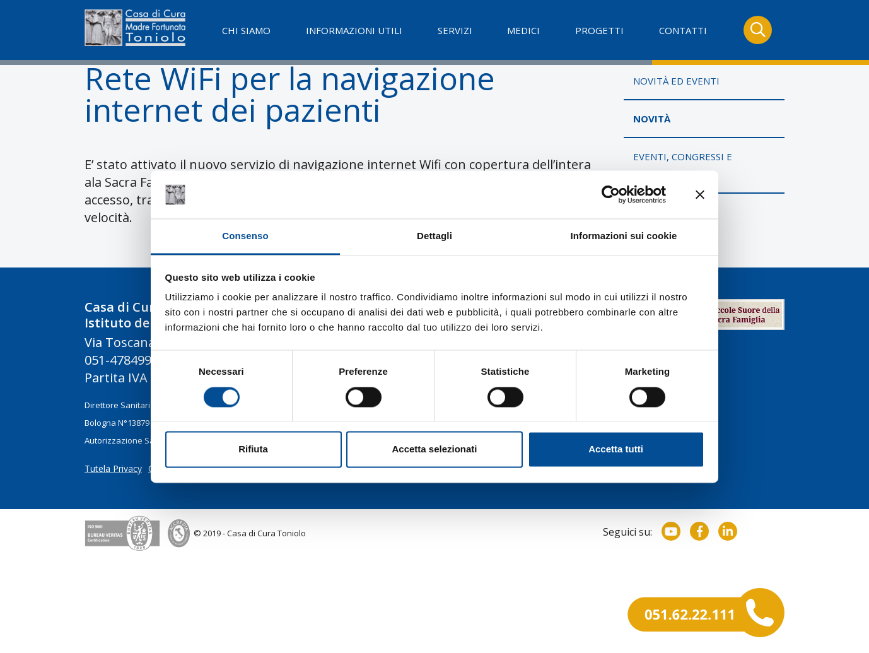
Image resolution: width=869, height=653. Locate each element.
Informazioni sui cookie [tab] (624, 236)
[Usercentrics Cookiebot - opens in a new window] (611, 194)
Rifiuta (253, 449)
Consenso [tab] (245, 236)
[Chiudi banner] (700, 194)
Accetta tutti (615, 449)
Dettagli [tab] (434, 236)
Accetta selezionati (434, 449)
